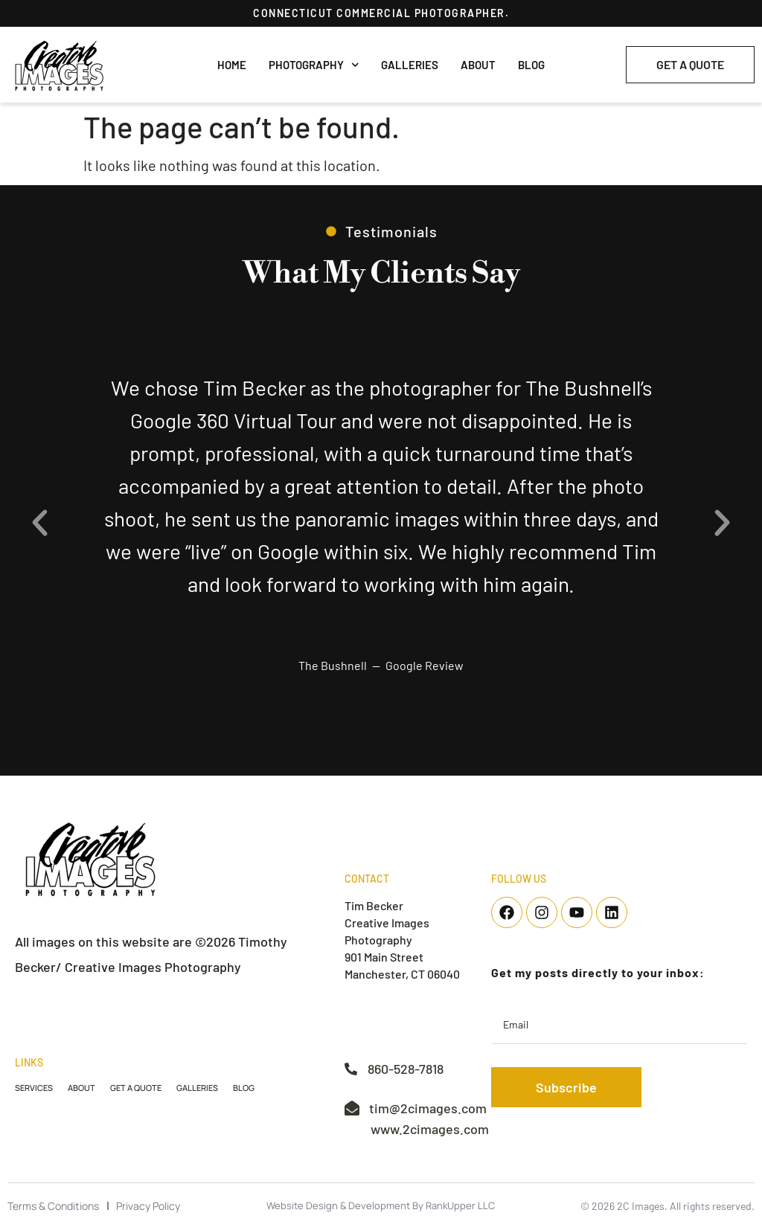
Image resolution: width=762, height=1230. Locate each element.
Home (231, 64)
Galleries (409, 64)
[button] (39, 522)
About (478, 64)
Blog (531, 64)
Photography (314, 65)
